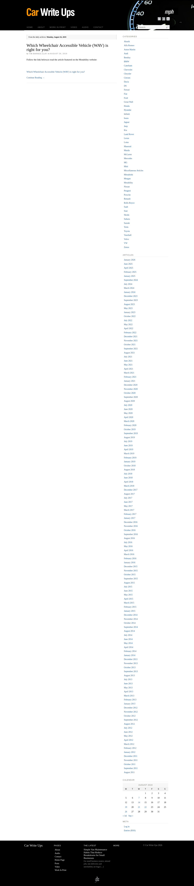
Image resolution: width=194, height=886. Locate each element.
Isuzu (126, 118)
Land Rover (129, 134)
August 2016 (129, 538)
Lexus (126, 138)
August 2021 (129, 353)
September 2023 (131, 300)
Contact (98, 27)
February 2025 (130, 272)
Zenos (126, 247)
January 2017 (129, 518)
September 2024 (131, 280)
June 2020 (128, 409)
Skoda (126, 215)
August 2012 (129, 724)
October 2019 (129, 429)
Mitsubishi (128, 175)
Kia (125, 130)
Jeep (126, 126)
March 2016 (129, 554)
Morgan (127, 178)
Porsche (127, 195)
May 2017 (128, 506)
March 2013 (129, 696)
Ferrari (127, 90)
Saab (126, 207)
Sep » (130, 816)
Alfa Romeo (129, 45)
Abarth (127, 41)
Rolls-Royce (129, 203)
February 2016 (130, 558)
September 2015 (131, 579)
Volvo (126, 239)
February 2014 (130, 651)
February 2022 (130, 332)
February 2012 (130, 748)
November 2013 (131, 663)
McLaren (128, 154)
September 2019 (131, 433)
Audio (85, 27)
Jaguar (126, 122)
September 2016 (131, 534)
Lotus (126, 142)
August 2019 (129, 437)
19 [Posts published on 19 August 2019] (126, 807)
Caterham (128, 66)
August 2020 (129, 401)
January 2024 (129, 292)
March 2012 (129, 744)
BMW (126, 61)
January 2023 (129, 312)
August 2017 (129, 494)
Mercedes (128, 158)
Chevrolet (128, 70)
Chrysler (127, 74)
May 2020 (128, 413)
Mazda (127, 150)
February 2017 (130, 514)
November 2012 (131, 712)
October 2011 (129, 764)
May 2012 (128, 736)
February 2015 (130, 607)
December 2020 (130, 385)
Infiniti (127, 114)
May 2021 (128, 365)
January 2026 (129, 260)
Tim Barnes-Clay (38, 54)
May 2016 (128, 546)
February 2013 (130, 700)
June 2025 (128, 264)
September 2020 (131, 397)
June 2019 (128, 445)
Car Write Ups (33, 845)
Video (74, 27)
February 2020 (130, 425)
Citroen (127, 78)
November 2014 (131, 619)
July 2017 (128, 498)
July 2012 (128, 728)
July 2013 (128, 679)
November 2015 (131, 570)
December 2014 (130, 615)
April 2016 (128, 550)
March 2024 (129, 288)
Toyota (127, 231)
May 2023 (128, 308)
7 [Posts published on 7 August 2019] (139, 798)
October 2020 (129, 393)
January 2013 (129, 704)
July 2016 (128, 542)
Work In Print (58, 27)
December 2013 (130, 659)
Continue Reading (36, 78)
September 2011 (131, 768)
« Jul (125, 816)
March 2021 (129, 373)
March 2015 (129, 603)
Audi (126, 53)
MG (125, 162)
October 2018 (129, 466)
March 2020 (129, 421)
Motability (128, 183)
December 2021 (130, 336)
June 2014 (128, 639)
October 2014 (129, 623)
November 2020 (131, 389)
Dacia (126, 82)
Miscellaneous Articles (133, 170)
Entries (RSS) (129, 830)
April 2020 (128, 417)
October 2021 (129, 344)
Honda (126, 106)
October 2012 (129, 716)
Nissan (127, 187)
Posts (57, 863)
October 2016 (129, 530)
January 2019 (129, 461)
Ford (126, 98)
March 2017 (129, 510)
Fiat (125, 94)
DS (125, 86)
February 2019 (130, 458)
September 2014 (131, 627)
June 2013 (128, 683)
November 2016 (131, 526)
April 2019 (128, 449)
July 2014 (128, 635)
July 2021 (128, 357)
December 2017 (130, 490)
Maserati (127, 146)
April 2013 (128, 691)
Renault (127, 199)
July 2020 (128, 405)
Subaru (127, 219)
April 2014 (128, 647)
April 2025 (128, 268)
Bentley (127, 57)
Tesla (126, 227)
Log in (126, 826)
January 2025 (129, 276)
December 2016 (130, 522)
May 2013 (128, 688)
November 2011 (130, 760)
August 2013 (129, 675)
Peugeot (127, 191)
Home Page (60, 860)
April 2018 (128, 482)
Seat (125, 211)
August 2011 (129, 772)
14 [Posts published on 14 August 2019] (139, 802)
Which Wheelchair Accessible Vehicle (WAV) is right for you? (67, 47)
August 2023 (129, 304)
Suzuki (127, 223)
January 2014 (129, 655)
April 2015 (128, 599)
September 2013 (131, 671)
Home (30, 27)
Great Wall (128, 102)
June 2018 (128, 478)
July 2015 (128, 587)
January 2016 (129, 562)
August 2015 (129, 583)
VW (125, 243)
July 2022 (128, 320)
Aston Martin (129, 49)
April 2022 (128, 328)
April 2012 (128, 740)
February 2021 (130, 377)
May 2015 (128, 595)
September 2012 (131, 720)
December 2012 (130, 708)
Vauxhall (127, 235)
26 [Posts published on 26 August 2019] (126, 812)
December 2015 (130, 566)
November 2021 (131, 340)
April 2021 (128, 369)
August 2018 (129, 470)
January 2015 (129, 611)
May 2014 (128, 643)
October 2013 (129, 667)
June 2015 (128, 591)
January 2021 (129, 381)
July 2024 (128, 284)
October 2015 (129, 574)
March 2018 (129, 486)
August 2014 (129, 631)
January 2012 (129, 752)
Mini (126, 166)
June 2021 (128, 361)
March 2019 (129, 453)
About (41, 27)
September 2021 (131, 349)
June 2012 (128, 732)
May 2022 (128, 324)
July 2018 (128, 474)
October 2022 (129, 316)
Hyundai (127, 110)
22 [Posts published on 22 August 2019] (145, 807)
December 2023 (130, 296)
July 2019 (128, 441)
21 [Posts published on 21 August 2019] (139, 807)
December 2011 (130, 756)
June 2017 (128, 502)
